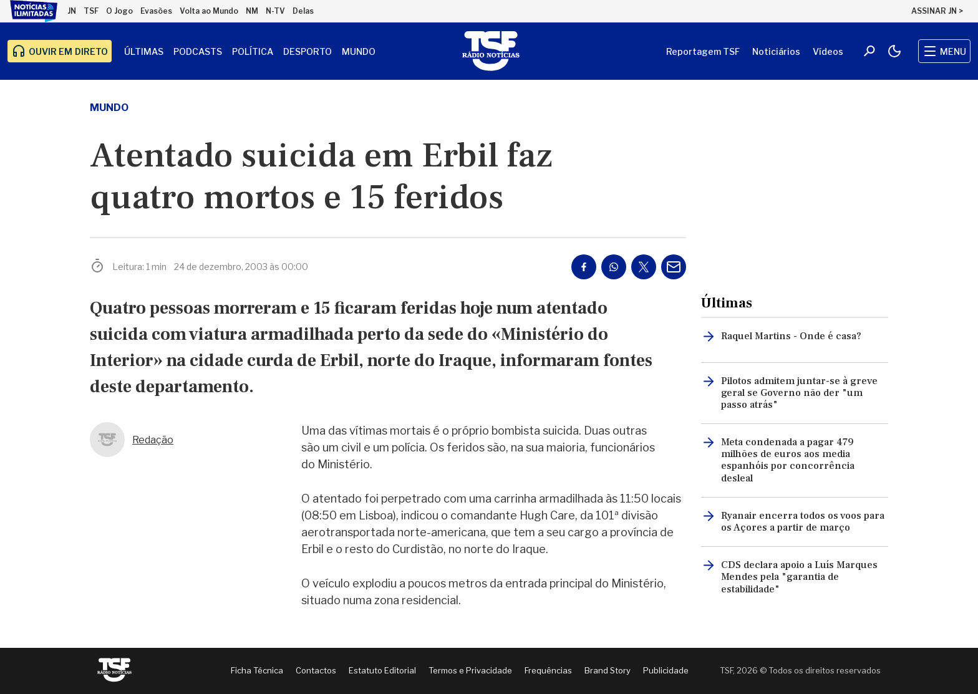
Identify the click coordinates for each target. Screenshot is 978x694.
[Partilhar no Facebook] (583, 266)
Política (252, 51)
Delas (303, 11)
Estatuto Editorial (382, 670)
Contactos (316, 670)
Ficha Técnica (257, 670)
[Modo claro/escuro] (894, 51)
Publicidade (666, 670)
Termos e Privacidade (470, 670)
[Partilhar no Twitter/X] (643, 266)
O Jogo (119, 11)
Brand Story (607, 670)
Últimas (143, 51)
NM (252, 11)
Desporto (307, 51)
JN (71, 11)
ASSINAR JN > (937, 11)
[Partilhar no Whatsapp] (613, 266)
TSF (91, 11)
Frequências (548, 670)
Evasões (156, 11)
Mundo (358, 51)
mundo (109, 107)
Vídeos (828, 51)
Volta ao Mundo (209, 11)
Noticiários (776, 51)
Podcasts (197, 51)
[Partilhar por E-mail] (673, 266)
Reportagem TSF (703, 51)
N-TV (275, 11)
